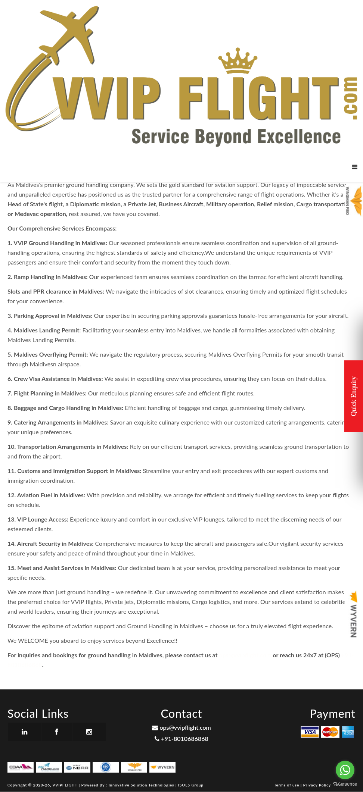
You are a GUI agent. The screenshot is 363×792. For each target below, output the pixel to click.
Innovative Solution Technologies (142, 785)
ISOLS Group (191, 785)
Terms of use (287, 785)
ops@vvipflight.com (245, 654)
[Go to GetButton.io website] (345, 784)
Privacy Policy (317, 785)
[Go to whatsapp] (345, 770)
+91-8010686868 (181, 738)
